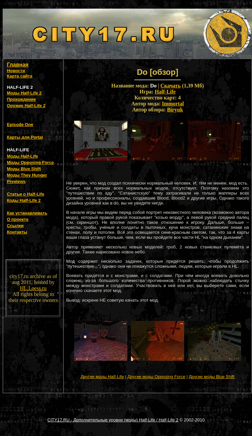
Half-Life (165, 91)
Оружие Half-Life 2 (26, 105)
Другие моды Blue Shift (211, 376)
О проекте (18, 219)
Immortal (173, 103)
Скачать (171, 85)
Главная (18, 65)
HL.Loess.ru (33, 288)
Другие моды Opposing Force (156, 376)
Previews (16, 181)
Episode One (20, 124)
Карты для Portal (25, 137)
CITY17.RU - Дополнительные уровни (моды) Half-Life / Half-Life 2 (113, 419)
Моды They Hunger (27, 175)
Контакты (17, 231)
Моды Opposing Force (30, 162)
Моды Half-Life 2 (24, 92)
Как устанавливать (27, 213)
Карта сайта (20, 75)
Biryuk (175, 109)
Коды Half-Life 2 (24, 200)
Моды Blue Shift (24, 168)
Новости (16, 70)
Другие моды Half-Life (102, 376)
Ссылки (15, 225)
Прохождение (21, 99)
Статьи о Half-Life (26, 194)
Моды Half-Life (22, 156)
